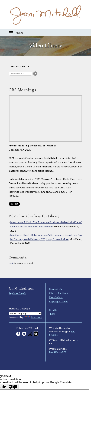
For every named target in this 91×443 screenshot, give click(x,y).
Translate (33, 317)
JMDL (52, 313)
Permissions (56, 297)
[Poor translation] (12, 386)
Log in (11, 263)
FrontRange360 (57, 352)
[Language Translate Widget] (25, 313)
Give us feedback (58, 292)
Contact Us (55, 288)
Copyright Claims (58, 301)
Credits (53, 309)
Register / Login (17, 293)
